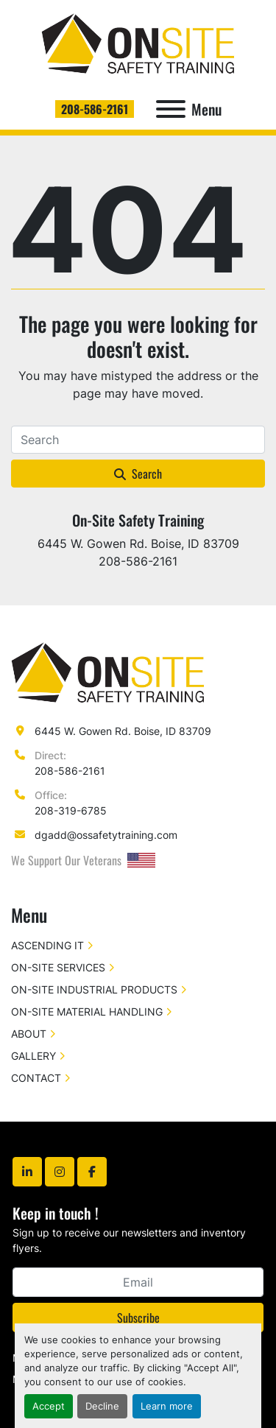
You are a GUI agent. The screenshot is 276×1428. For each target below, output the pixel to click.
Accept (48, 1406)
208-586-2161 (94, 109)
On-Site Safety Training (138, 520)
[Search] (138, 440)
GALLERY (33, 1055)
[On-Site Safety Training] (108, 672)
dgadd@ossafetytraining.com (106, 835)
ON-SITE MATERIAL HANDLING (87, 1011)
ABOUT (28, 1033)
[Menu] (170, 109)
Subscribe (138, 1317)
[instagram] (59, 1171)
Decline (102, 1406)
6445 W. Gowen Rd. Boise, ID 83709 (123, 731)
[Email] (138, 1282)
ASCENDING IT (47, 945)
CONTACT (36, 1078)
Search (138, 473)
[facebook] (92, 1171)
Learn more (167, 1406)
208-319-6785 (71, 810)
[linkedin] (27, 1171)
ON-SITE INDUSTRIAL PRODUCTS (94, 989)
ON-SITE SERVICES (58, 967)
